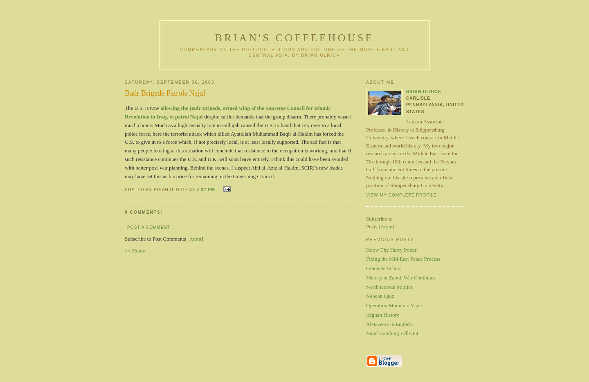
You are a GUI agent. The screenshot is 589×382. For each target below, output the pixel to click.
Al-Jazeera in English (389, 324)
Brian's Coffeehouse (294, 38)
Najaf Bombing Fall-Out (392, 333)
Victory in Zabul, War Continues (400, 278)
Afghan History (382, 315)
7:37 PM (206, 190)
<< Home (135, 251)
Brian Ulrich (423, 91)
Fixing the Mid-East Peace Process (403, 259)
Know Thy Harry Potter (391, 250)
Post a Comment (148, 227)
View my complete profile (401, 195)
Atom (195, 239)
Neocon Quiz (380, 296)
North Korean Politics (389, 287)
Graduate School (384, 268)
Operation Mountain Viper (394, 305)
